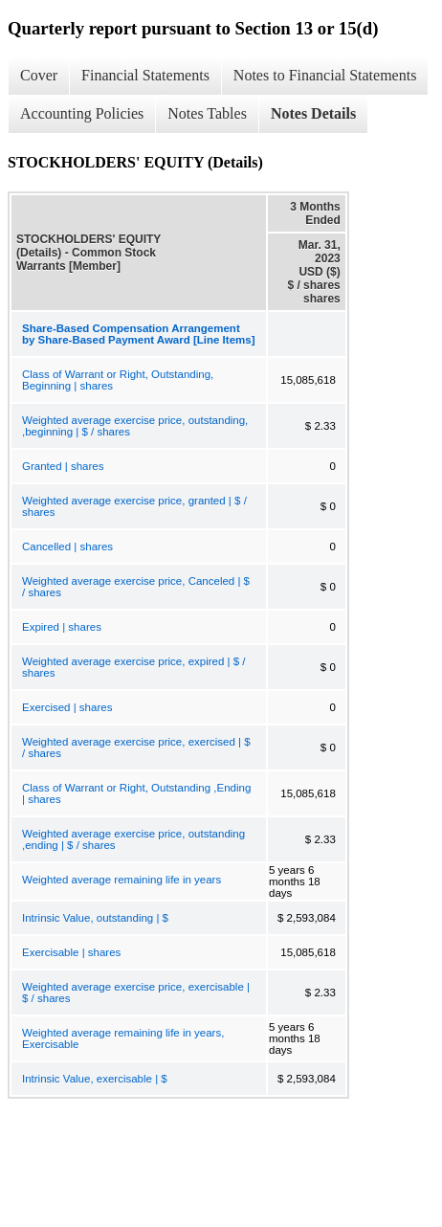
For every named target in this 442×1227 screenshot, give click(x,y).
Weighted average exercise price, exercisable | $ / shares (136, 992)
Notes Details (313, 113)
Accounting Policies (82, 113)
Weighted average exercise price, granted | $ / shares (134, 506)
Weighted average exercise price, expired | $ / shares (134, 667)
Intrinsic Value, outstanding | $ (95, 918)
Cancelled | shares (67, 546)
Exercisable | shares (71, 952)
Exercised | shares (67, 707)
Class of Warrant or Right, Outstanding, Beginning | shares (117, 379)
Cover (38, 75)
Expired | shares (61, 627)
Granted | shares (62, 466)
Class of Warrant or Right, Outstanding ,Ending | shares (136, 793)
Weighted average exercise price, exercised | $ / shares (136, 747)
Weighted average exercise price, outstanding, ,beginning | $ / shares (135, 425)
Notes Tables (207, 113)
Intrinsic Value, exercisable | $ (94, 1078)
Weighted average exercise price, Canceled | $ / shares (136, 586)
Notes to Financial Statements (325, 75)
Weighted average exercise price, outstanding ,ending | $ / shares (133, 839)
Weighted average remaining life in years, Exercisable (123, 1038)
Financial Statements (145, 75)
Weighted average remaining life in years (121, 879)
